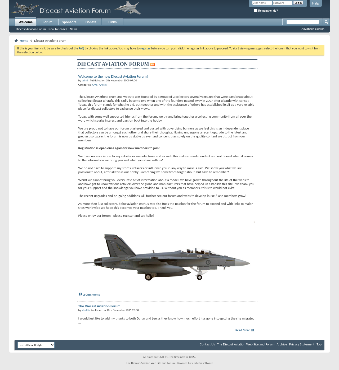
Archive (281, 344)
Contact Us (207, 344)
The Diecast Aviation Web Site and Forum (245, 344)
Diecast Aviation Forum (31, 29)
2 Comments (91, 295)
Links (112, 22)
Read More (245, 330)
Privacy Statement (301, 344)
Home (24, 41)
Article (103, 84)
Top (319, 344)
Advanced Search (312, 28)
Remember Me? (266, 10)
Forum (47, 22)
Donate (91, 22)
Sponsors (69, 22)
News (73, 29)
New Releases (57, 29)
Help (315, 3)
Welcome (26, 22)
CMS (94, 84)
